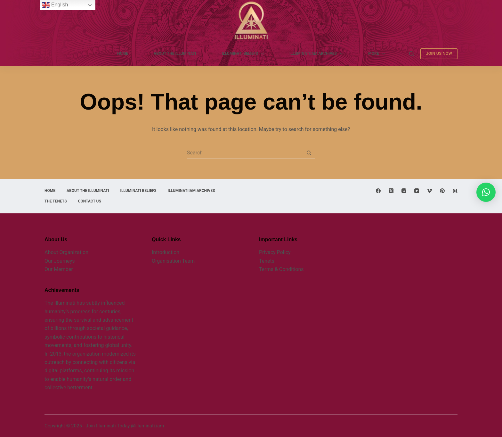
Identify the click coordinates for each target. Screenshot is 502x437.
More (377, 54)
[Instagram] (403, 190)
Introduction (165, 252)
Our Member (59, 269)
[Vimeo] (429, 190)
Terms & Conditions (281, 269)
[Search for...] (244, 152)
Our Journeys (60, 261)
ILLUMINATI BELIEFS (244, 54)
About (51, 252)
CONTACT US (89, 201)
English (55, 5)
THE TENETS (56, 201)
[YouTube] (416, 190)
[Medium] (455, 190)
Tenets (266, 261)
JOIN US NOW (439, 53)
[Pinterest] (442, 190)
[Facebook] (378, 190)
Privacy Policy (275, 252)
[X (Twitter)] (391, 190)
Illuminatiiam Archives (317, 54)
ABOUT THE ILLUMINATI (175, 53)
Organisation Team (173, 261)
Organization (73, 252)
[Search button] (308, 152)
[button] (486, 192)
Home (122, 53)
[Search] (411, 53)
